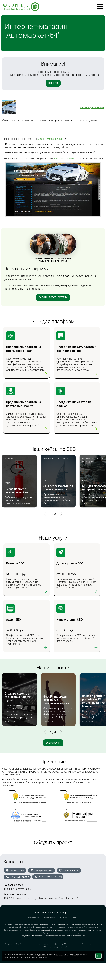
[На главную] (21, 7)
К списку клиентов (92, 107)
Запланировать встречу (53, 297)
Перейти (53, 83)
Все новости (53, 743)
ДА (98, 956)
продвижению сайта (65, 158)
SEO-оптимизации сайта (51, 138)
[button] (61, 514)
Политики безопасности (35, 957)
